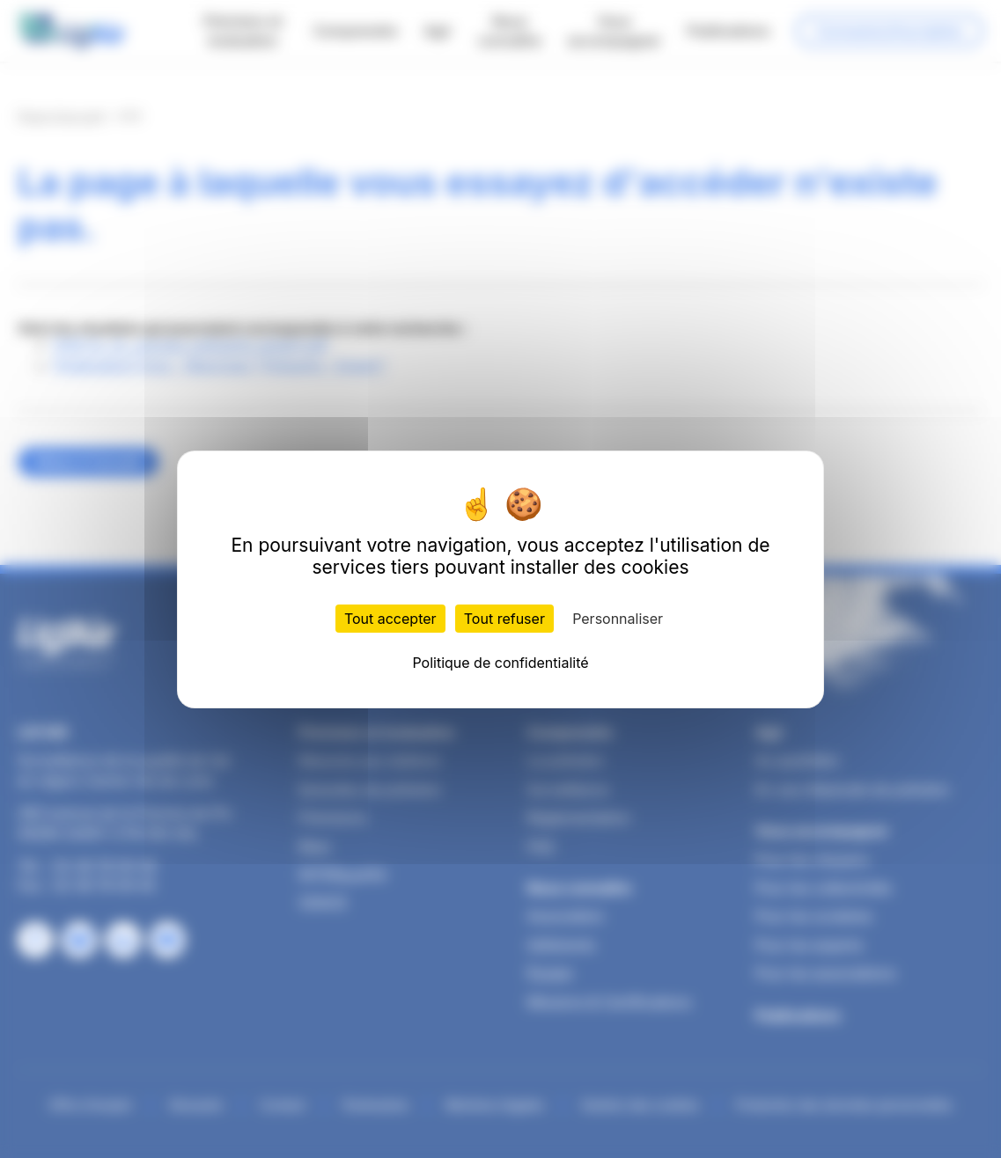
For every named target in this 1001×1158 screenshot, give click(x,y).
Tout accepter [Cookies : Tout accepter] (390, 618)
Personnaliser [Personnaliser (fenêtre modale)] (617, 618)
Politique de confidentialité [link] (500, 662)
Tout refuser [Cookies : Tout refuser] (504, 618)
